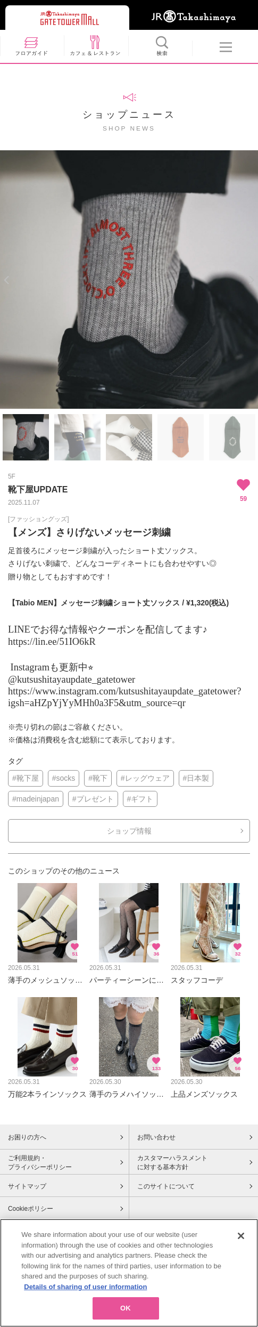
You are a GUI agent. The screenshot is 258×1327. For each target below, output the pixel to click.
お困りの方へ (27, 1137)
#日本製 (196, 778)
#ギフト (140, 799)
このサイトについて (166, 1186)
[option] (129, 279)
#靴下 (97, 778)
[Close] (241, 1239)
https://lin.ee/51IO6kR (52, 641)
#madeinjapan (35, 799)
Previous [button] (6, 280)
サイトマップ (27, 1186)
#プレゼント (93, 799)
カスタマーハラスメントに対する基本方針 (172, 1162)
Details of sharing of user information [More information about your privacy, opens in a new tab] (85, 1290)
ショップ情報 (129, 831)
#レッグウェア (145, 778)
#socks (64, 778)
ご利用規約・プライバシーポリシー (40, 1162)
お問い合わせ (156, 1137)
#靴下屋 (25, 778)
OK (125, 1312)
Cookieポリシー (30, 1208)
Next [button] (251, 280)
